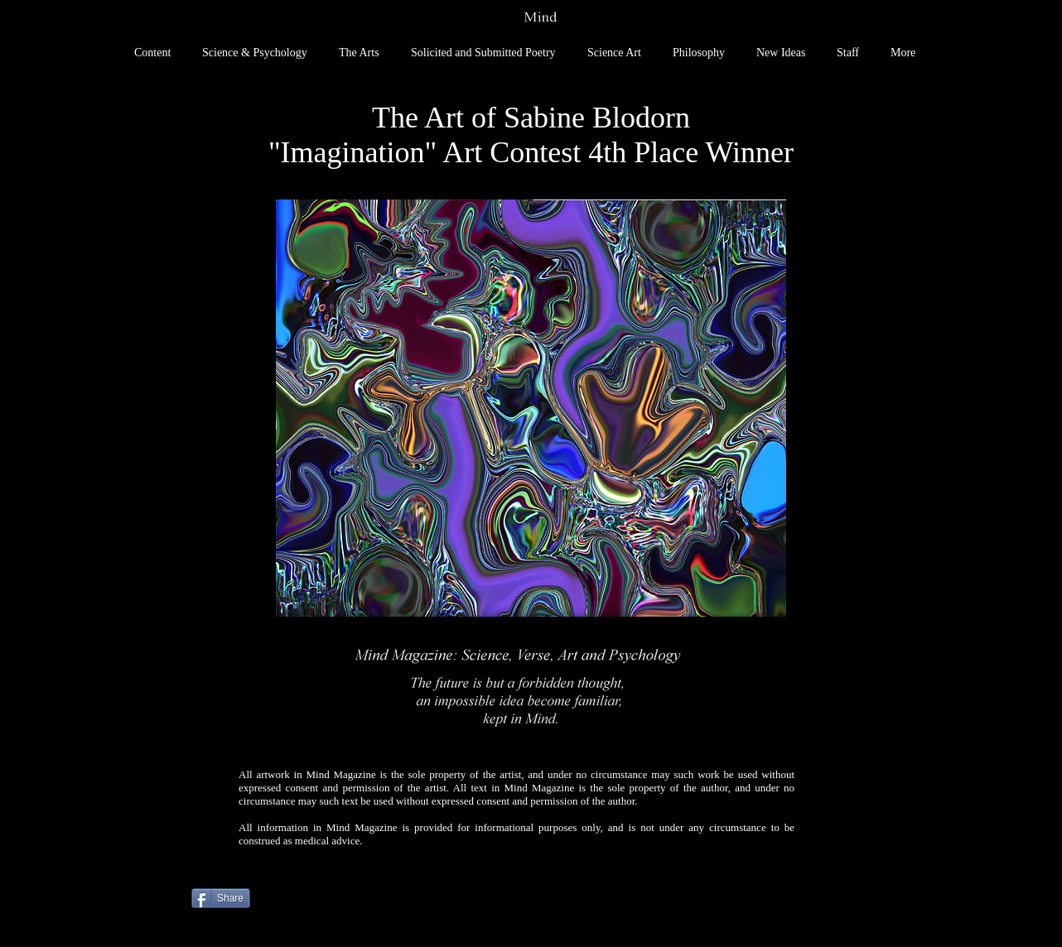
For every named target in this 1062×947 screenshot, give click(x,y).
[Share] (220, 898)
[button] (531, 408)
